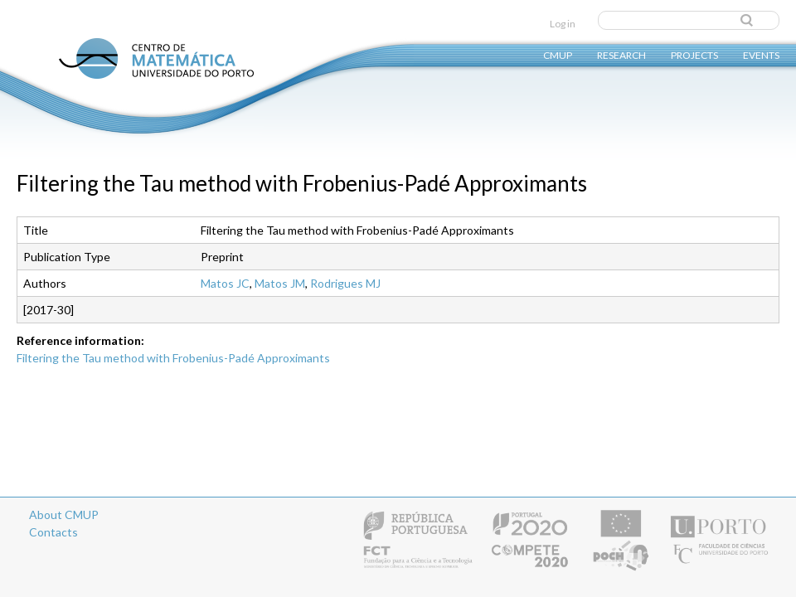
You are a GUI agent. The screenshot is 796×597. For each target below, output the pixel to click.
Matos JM (280, 283)
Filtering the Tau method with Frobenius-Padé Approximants (173, 358)
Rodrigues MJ (345, 283)
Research (621, 54)
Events (761, 54)
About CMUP (64, 514)
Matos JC (225, 283)
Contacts (53, 532)
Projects (694, 54)
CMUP (557, 54)
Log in (562, 23)
